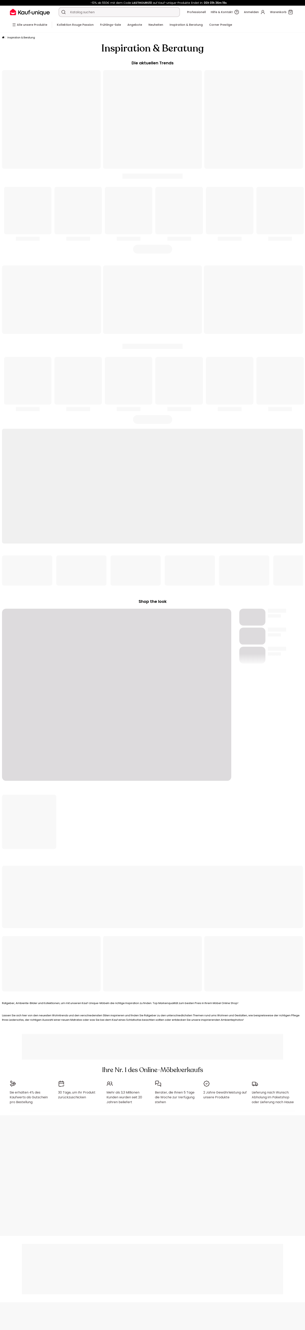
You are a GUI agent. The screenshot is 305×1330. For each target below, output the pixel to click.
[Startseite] (3, 38)
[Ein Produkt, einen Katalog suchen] (63, 12)
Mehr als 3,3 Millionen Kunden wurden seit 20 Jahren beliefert (124, 1097)
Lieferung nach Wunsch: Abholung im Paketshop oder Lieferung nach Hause (273, 1097)
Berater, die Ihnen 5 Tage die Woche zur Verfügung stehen (174, 1097)
